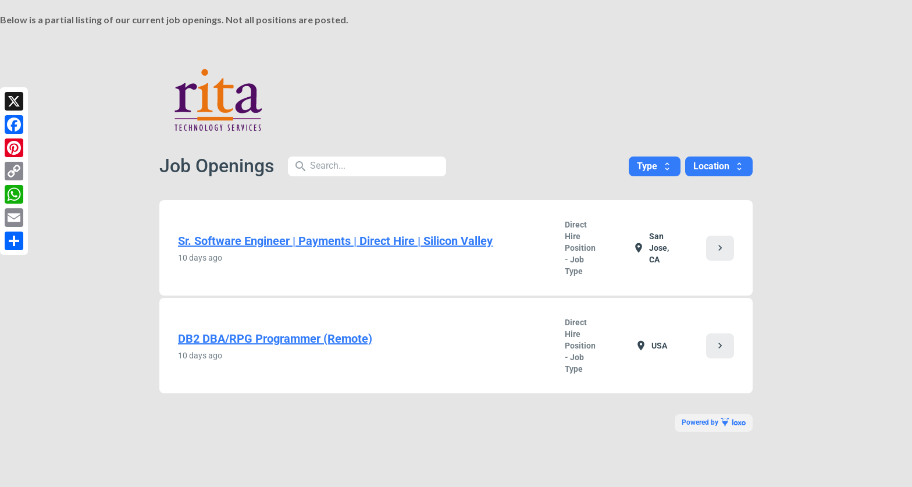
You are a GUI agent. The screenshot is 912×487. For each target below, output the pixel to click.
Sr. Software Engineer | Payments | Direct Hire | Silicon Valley (335, 241)
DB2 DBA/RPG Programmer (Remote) (275, 339)
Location (718, 166)
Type (654, 166)
